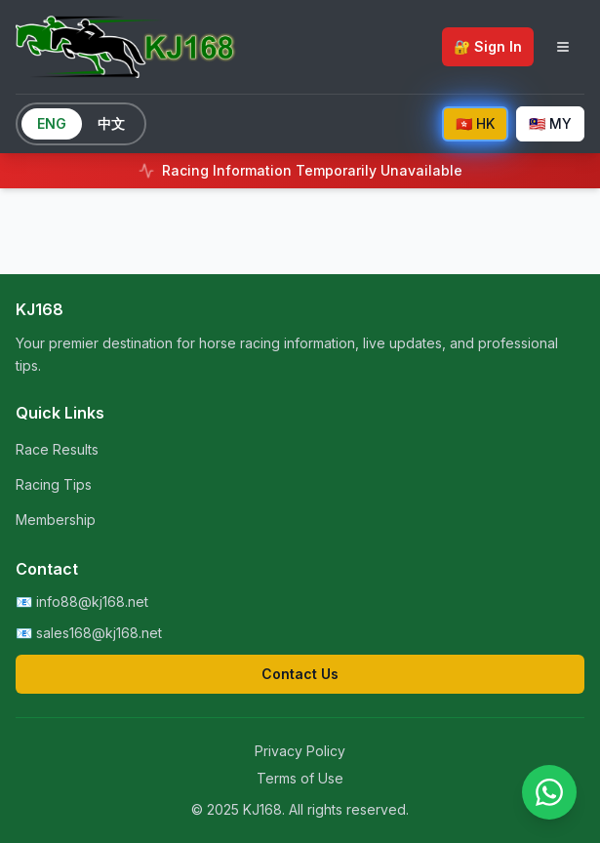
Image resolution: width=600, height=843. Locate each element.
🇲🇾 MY (550, 123)
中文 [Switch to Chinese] (111, 123)
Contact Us (300, 673)
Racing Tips (54, 484)
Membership (56, 519)
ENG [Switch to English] (51, 123)
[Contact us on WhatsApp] (549, 792)
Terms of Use (300, 778)
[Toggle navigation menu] (562, 46)
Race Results (57, 449)
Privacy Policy (300, 751)
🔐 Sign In (488, 46)
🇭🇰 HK (475, 123)
